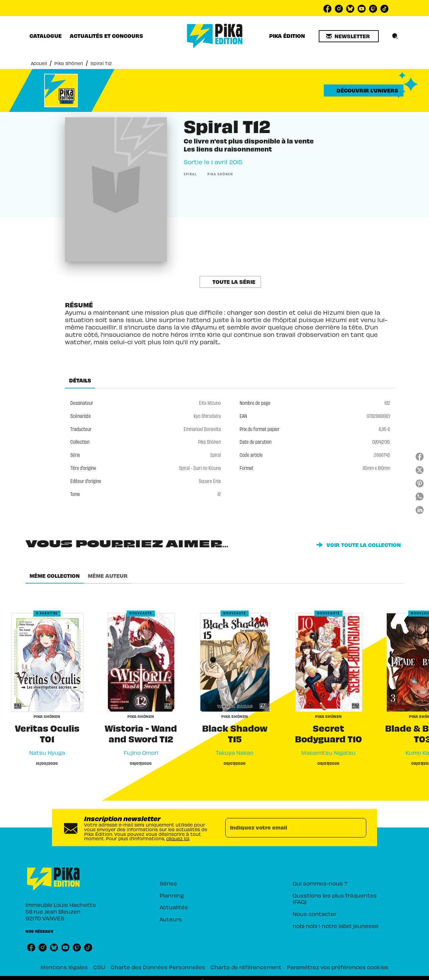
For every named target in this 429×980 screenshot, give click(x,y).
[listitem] (327, 8)
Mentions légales (64, 967)
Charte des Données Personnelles (158, 967)
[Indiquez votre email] (287, 827)
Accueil (39, 63)
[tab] (45, 36)
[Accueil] (215, 36)
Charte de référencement (246, 967)
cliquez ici (177, 838)
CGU (99, 967)
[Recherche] (395, 36)
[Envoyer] (358, 827)
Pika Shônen (68, 63)
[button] (349, 36)
